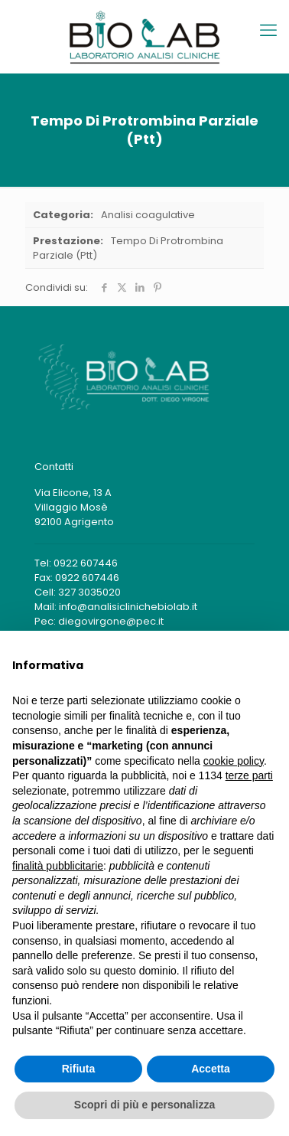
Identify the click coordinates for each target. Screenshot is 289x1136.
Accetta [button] (210, 1069)
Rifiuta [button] (79, 1069)
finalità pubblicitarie (57, 866)
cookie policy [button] (233, 761)
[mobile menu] (268, 31)
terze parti (249, 775)
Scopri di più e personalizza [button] (144, 1104)
